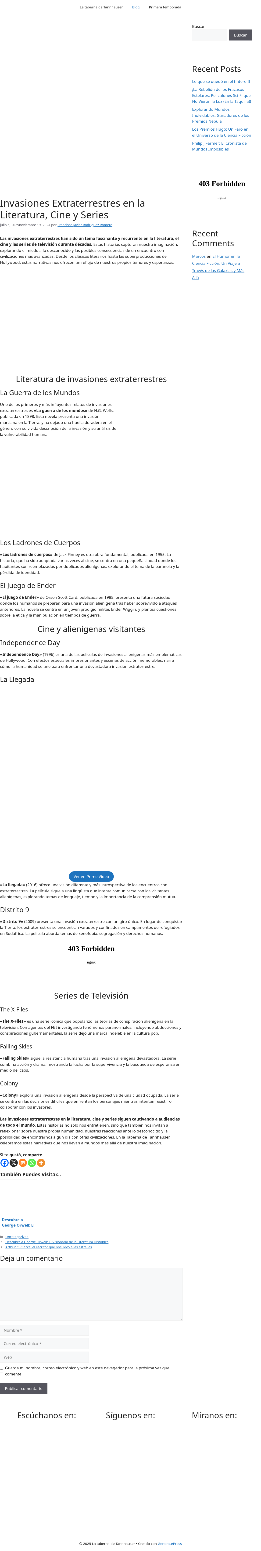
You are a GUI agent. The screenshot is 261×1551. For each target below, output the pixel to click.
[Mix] (23, 1163)
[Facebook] (4, 1163)
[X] (14, 1163)
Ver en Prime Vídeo (91, 876)
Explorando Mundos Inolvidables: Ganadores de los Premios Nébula (220, 115)
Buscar (198, 26)
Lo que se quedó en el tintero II (221, 81)
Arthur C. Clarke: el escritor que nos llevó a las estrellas (48, 1247)
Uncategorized (17, 1237)
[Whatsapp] (32, 1163)
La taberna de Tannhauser (101, 7)
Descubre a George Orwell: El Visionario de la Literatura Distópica (56, 1242)
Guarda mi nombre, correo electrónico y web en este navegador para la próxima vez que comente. (87, 1371)
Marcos (199, 256)
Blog (136, 7)
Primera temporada (165, 7)
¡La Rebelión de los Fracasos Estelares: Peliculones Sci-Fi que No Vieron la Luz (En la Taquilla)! (221, 95)
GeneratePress (170, 1543)
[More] (41, 1163)
